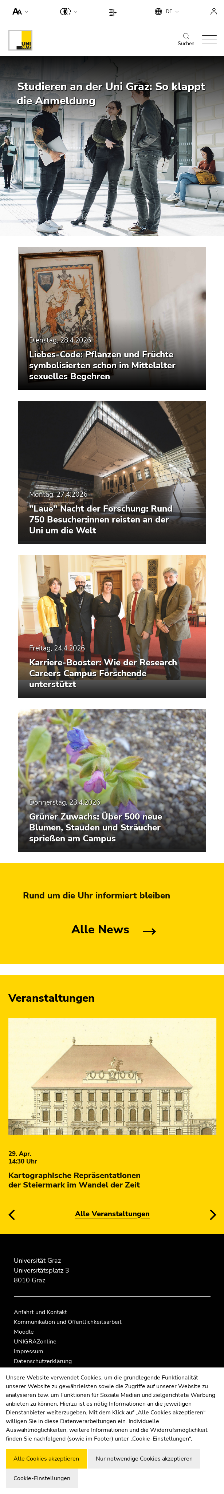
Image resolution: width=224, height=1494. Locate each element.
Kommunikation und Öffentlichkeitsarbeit (68, 1322)
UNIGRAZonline (35, 1342)
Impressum (28, 1351)
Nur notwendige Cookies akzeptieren (144, 1459)
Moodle (24, 1332)
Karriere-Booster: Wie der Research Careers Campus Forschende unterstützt (103, 673)
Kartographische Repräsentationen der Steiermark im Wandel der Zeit (74, 1180)
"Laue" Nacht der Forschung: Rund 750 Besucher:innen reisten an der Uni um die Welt (101, 519)
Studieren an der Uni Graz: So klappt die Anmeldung (111, 93)
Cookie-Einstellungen (41, 1478)
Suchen (186, 40)
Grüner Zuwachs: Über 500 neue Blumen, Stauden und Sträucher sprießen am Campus (95, 827)
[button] (18, 11)
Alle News (100, 929)
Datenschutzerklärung (43, 1361)
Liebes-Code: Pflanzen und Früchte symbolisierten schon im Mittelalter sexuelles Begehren (102, 365)
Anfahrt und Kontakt (40, 1312)
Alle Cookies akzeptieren (46, 1459)
